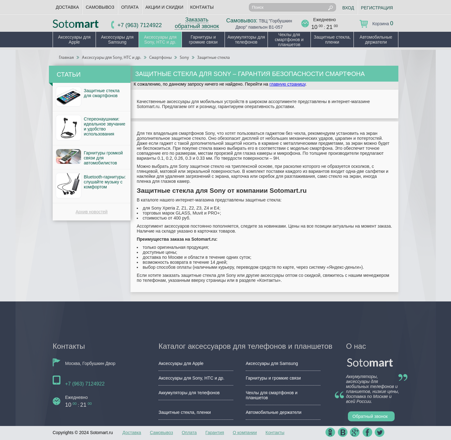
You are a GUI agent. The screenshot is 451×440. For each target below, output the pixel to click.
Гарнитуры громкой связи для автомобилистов (103, 157)
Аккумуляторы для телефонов (246, 40)
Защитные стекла (213, 57)
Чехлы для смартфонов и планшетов (289, 39)
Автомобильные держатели (376, 40)
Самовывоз (100, 7)
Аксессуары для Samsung (117, 40)
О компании (245, 432)
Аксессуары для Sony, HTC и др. (160, 40)
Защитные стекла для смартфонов (102, 93)
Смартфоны (160, 57)
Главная (66, 57)
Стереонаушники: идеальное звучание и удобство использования (104, 126)
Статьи (69, 74)
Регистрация (377, 7)
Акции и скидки (164, 7)
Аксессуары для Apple (74, 40)
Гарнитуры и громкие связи (203, 40)
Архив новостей (92, 211)
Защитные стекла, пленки (332, 40)
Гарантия (215, 432)
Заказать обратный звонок (197, 23)
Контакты (202, 7)
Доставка (67, 7)
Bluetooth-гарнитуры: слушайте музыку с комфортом (105, 181)
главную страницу (287, 84)
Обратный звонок (370, 416)
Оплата (130, 7)
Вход (348, 7)
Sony (184, 57)
